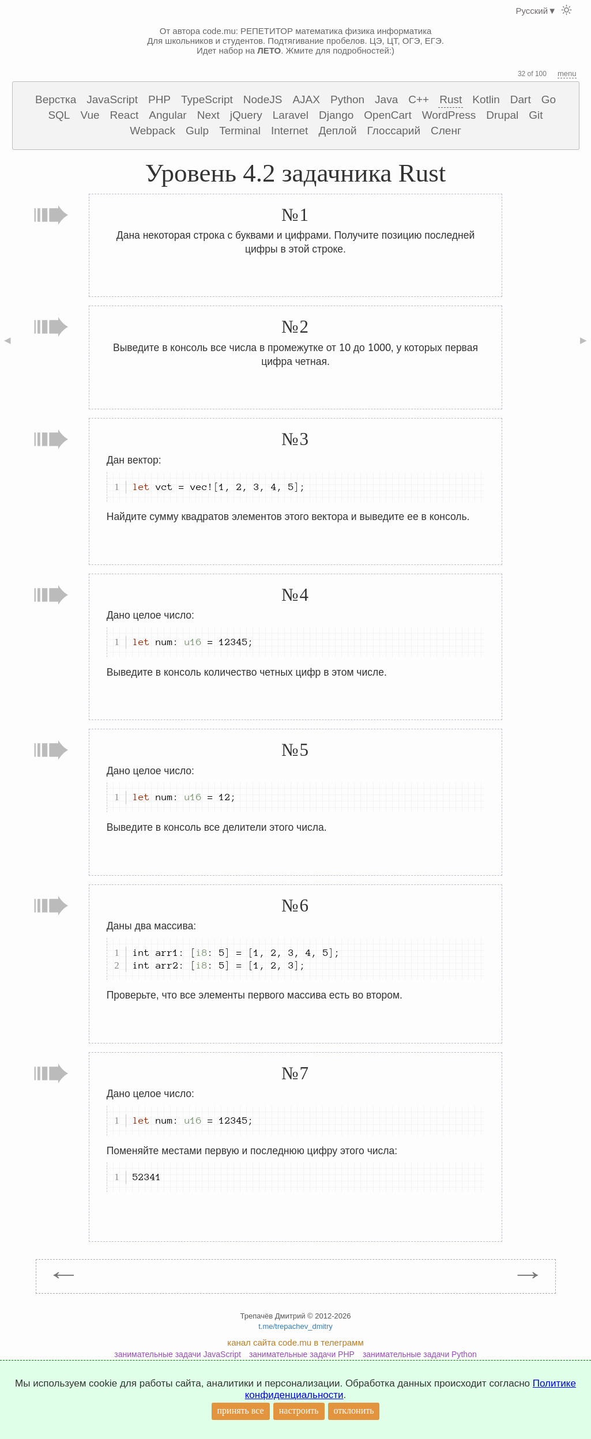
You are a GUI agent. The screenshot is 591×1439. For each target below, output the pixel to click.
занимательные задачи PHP (302, 1354)
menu (567, 73)
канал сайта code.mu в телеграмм (295, 1342)
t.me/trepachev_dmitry (295, 1326)
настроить (299, 1410)
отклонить (354, 1410)
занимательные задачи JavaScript (177, 1354)
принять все (240, 1410)
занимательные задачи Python (420, 1354)
